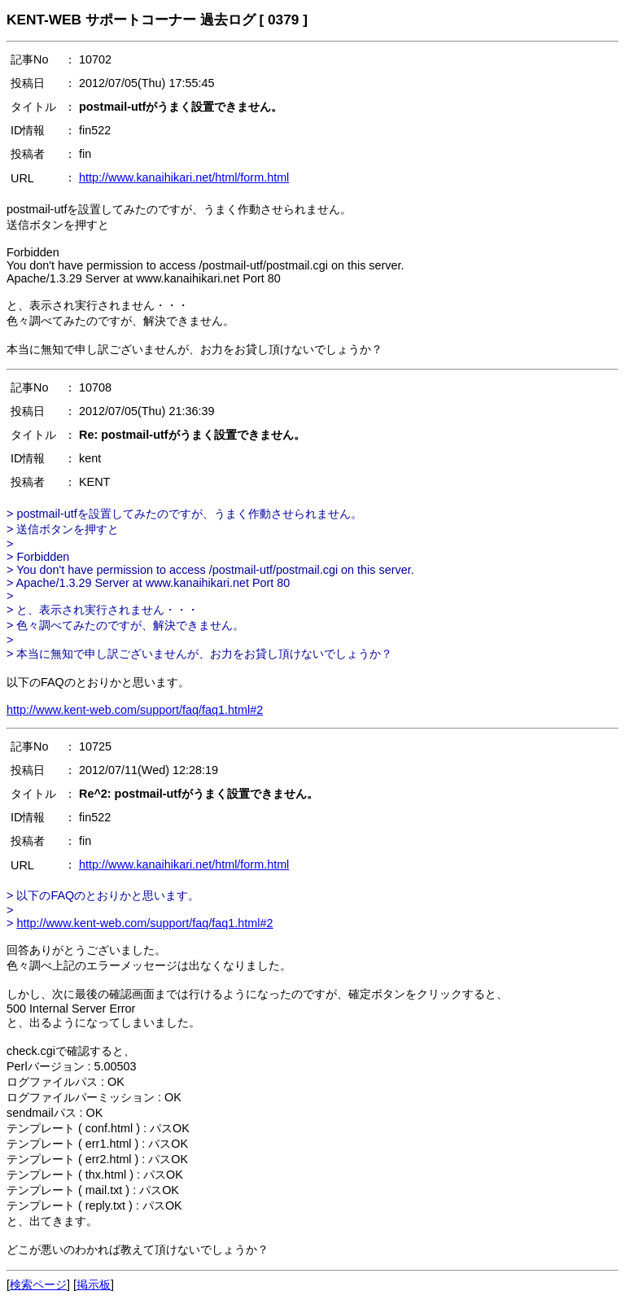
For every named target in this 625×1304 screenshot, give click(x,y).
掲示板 (93, 1284)
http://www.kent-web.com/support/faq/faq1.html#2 (135, 709)
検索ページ (38, 1284)
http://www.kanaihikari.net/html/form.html (184, 177)
